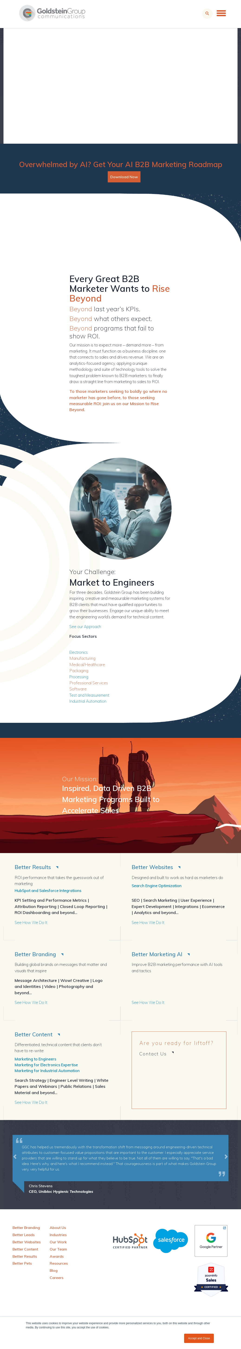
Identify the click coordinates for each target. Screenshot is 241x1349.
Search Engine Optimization (158, 886)
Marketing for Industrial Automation (49, 1072)
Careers (56, 1279)
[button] (15, 1167)
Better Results (34, 867)
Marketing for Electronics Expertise (48, 1066)
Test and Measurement (90, 695)
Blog (54, 1272)
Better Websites (154, 867)
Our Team (58, 1251)
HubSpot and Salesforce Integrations (51, 890)
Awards (57, 1258)
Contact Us (153, 1054)
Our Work (58, 1244)
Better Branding (37, 954)
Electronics (79, 652)
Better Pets (22, 1265)
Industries (58, 1237)
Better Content (35, 1035)
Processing (79, 676)
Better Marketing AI (159, 954)
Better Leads (24, 1237)
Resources (59, 1265)
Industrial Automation (88, 701)
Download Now (124, 177)
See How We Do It (32, 922)
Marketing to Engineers (37, 1060)
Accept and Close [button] (199, 1338)
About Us (58, 1229)
